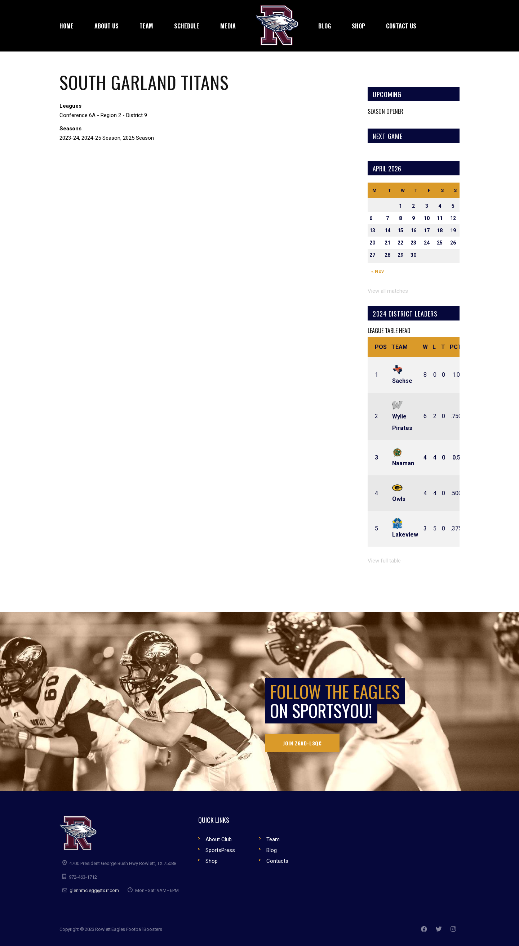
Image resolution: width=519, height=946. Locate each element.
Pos (381, 347)
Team (399, 347)
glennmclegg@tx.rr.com (94, 890)
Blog (271, 850)
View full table (384, 560)
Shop (211, 861)
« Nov (377, 271)
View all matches (388, 291)
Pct (456, 347)
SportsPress (220, 850)
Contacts (277, 861)
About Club (218, 839)
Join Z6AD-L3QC (302, 743)
